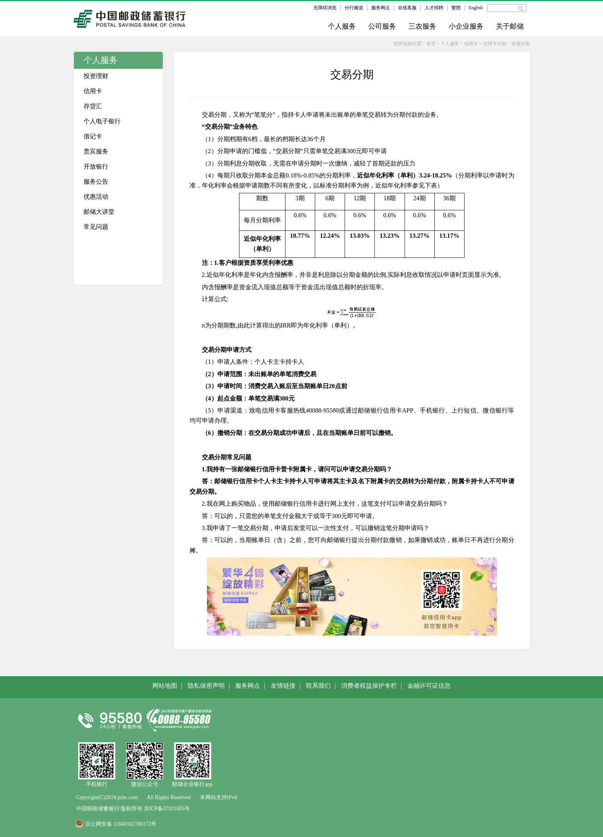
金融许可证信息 (429, 685)
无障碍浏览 (325, 7)
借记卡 (93, 136)
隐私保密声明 (206, 685)
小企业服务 (466, 26)
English (476, 7)
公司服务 (382, 26)
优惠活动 (96, 196)
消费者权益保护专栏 (369, 685)
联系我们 (318, 685)
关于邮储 (510, 26)
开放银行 (96, 166)
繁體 (456, 7)
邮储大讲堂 (99, 211)
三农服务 (422, 26)
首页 (431, 43)
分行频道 (354, 7)
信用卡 (471, 43)
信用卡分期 (494, 43)
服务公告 (96, 181)
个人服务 (342, 26)
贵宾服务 (96, 151)
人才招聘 (434, 7)
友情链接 (283, 685)
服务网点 (380, 7)
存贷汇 (93, 106)
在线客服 (407, 7)
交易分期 (520, 43)
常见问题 (96, 226)
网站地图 (164, 685)
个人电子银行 (102, 121)
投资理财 (96, 76)
